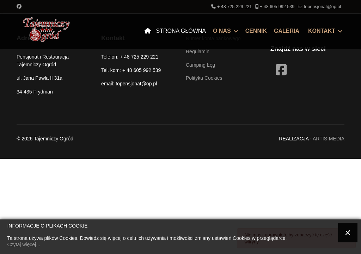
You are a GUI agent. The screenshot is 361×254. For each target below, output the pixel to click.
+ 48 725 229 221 (234, 6)
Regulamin (197, 51)
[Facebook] (19, 6)
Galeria (286, 31)
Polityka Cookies (204, 78)
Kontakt (321, 31)
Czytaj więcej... (23, 244)
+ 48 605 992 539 (277, 6)
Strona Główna (173, 31)
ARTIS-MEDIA (328, 138)
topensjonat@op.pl (322, 6)
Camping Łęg (200, 65)
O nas (222, 31)
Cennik (256, 31)
